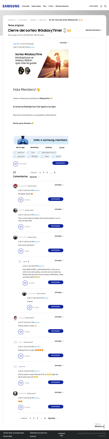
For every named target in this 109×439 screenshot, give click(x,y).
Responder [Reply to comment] (55, 199)
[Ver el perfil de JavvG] (25, 261)
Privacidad (7, 436)
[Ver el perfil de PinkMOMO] (22, 393)
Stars (44, 6)
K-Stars (51, 6)
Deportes (31, 47)
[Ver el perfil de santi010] (21, 210)
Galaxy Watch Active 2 (49, 153)
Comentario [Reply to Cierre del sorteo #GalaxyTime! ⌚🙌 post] (60, 163)
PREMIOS (34, 156)
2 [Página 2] (43, 173)
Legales (33, 436)
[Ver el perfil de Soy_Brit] (16, 44)
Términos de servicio (38, 433)
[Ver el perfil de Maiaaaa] (21, 318)
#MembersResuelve (62, 6)
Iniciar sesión (93, 6)
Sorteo (46, 156)
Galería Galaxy (36, 6)
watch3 (58, 156)
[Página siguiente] (34, 177)
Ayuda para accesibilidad (13, 433)
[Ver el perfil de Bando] (21, 342)
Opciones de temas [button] (93, 30)
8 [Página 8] (54, 173)
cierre (33, 153)
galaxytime (21, 156)
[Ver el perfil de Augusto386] (23, 186)
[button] (64, 43)
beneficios (20, 153)
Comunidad (25, 6)
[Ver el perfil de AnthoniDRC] (23, 237)
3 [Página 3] (47, 173)
